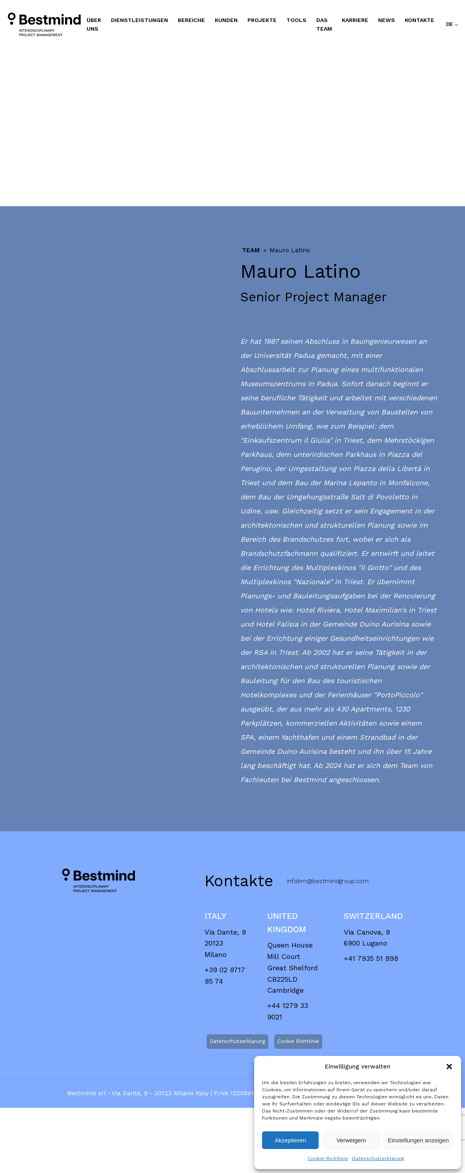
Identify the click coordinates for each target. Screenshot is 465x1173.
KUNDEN (226, 20)
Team (251, 250)
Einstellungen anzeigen (418, 1140)
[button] (449, 1066)
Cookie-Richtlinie (328, 1158)
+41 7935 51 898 (371, 958)
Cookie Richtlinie (298, 1041)
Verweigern (351, 1140)
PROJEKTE (262, 20)
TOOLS (296, 20)
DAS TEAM (324, 24)
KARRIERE (355, 20)
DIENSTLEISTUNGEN (139, 20)
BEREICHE (191, 20)
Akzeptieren (290, 1140)
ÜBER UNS (94, 24)
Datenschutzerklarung (237, 1041)
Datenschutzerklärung (378, 1158)
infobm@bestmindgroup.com (328, 881)
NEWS (386, 20)
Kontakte (419, 20)
